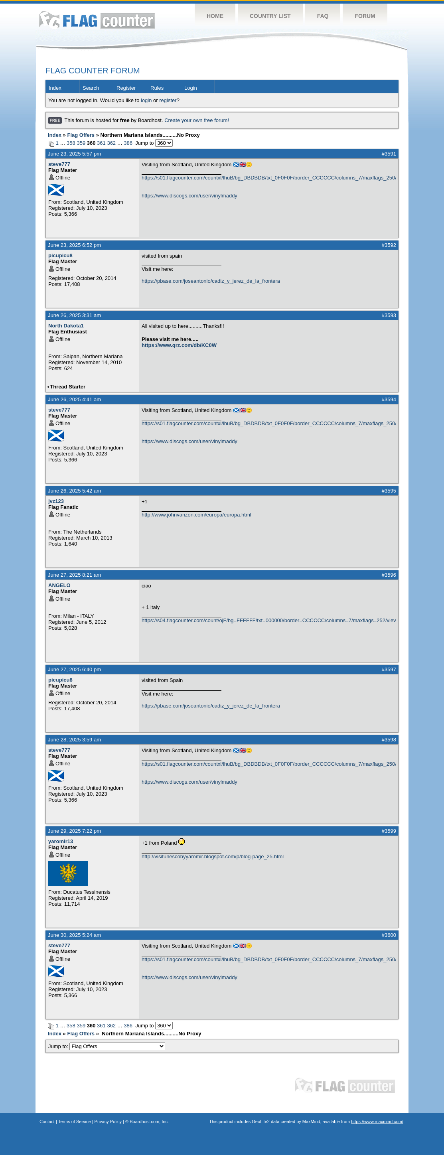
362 (111, 143)
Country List (270, 16)
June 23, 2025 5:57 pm (74, 154)
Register (126, 88)
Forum (365, 16)
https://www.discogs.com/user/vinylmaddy (189, 196)
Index (55, 88)
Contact (47, 1121)
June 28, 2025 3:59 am (74, 740)
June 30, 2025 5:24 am (74, 935)
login (146, 100)
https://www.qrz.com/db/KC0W (179, 345)
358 (71, 143)
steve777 (59, 164)
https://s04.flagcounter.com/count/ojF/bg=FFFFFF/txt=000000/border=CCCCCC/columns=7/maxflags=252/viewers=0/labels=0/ (269, 620)
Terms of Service (74, 1121)
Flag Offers (81, 135)
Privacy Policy (108, 1121)
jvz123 (56, 501)
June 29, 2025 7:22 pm (74, 831)
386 (128, 143)
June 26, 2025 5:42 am (74, 491)
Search (91, 88)
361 (101, 143)
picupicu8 (60, 255)
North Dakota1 (66, 326)
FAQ (323, 16)
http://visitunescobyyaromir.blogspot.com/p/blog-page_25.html (213, 856)
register (167, 100)
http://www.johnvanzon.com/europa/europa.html (196, 515)
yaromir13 (60, 841)
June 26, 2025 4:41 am (74, 399)
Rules (157, 88)
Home (215, 16)
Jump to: (106, 1046)
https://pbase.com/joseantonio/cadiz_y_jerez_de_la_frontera (211, 281)
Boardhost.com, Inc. (149, 1121)
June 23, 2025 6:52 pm (74, 245)
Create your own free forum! (196, 120)
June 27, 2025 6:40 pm (74, 669)
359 (81, 143)
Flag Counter (97, 20)
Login (190, 88)
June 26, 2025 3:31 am (74, 315)
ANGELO (59, 585)
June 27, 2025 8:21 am (74, 575)
